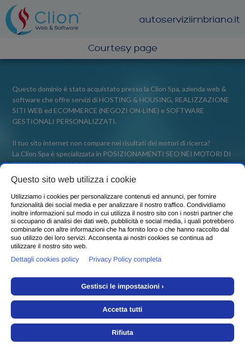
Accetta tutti (123, 309)
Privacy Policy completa (125, 259)
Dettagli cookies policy (45, 259)
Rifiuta (122, 332)
